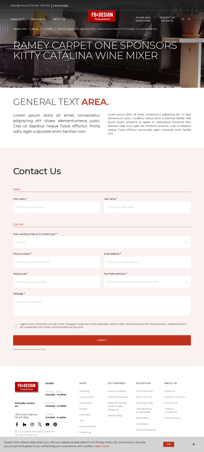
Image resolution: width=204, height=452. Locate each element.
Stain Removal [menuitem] (144, 391)
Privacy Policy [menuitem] (172, 418)
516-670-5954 (60, 5)
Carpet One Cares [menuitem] (174, 397)
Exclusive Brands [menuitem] (146, 429)
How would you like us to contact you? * (35, 234)
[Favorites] (189, 19)
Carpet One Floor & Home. (39, 431)
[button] (183, 19)
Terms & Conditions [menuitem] (170, 410)
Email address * (112, 254)
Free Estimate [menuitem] (87, 426)
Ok (168, 444)
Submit (102, 340)
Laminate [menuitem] (84, 414)
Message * (19, 294)
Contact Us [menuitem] (170, 402)
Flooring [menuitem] (84, 391)
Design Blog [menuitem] (115, 415)
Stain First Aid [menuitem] (144, 397)
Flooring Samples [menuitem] (118, 397)
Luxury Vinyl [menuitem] (86, 397)
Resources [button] (38, 19)
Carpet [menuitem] (83, 408)
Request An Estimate (167, 19)
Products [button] (18, 19)
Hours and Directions (143, 19)
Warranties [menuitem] (142, 418)
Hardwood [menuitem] (85, 402)
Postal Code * (20, 274)
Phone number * (22, 254)
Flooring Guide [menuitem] (144, 402)
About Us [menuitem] (169, 391)
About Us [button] (59, 19)
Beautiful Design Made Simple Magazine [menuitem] (117, 406)
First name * (20, 199)
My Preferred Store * (115, 274)
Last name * (110, 199)
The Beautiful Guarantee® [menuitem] (144, 410)
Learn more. (101, 446)
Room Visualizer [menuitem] (117, 391)
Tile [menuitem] (81, 420)
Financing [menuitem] (85, 432)
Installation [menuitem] (142, 423)
